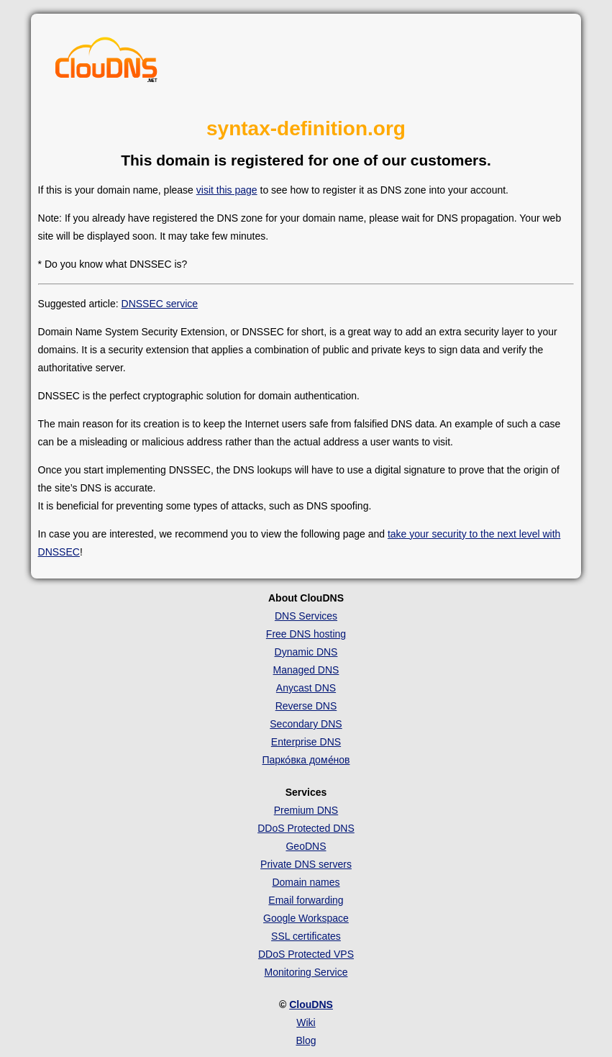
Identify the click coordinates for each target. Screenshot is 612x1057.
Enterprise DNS (306, 742)
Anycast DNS (306, 688)
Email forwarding (305, 900)
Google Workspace (306, 918)
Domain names (305, 882)
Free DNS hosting (306, 634)
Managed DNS (306, 670)
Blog (306, 1040)
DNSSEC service (160, 303)
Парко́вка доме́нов (306, 760)
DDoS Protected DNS (306, 828)
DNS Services (306, 616)
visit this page (226, 190)
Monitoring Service (306, 972)
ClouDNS (311, 1004)
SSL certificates (306, 936)
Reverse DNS (306, 706)
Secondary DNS (306, 724)
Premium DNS (306, 810)
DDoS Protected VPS (306, 954)
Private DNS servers (306, 864)
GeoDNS (306, 846)
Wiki (305, 1022)
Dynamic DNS (306, 652)
